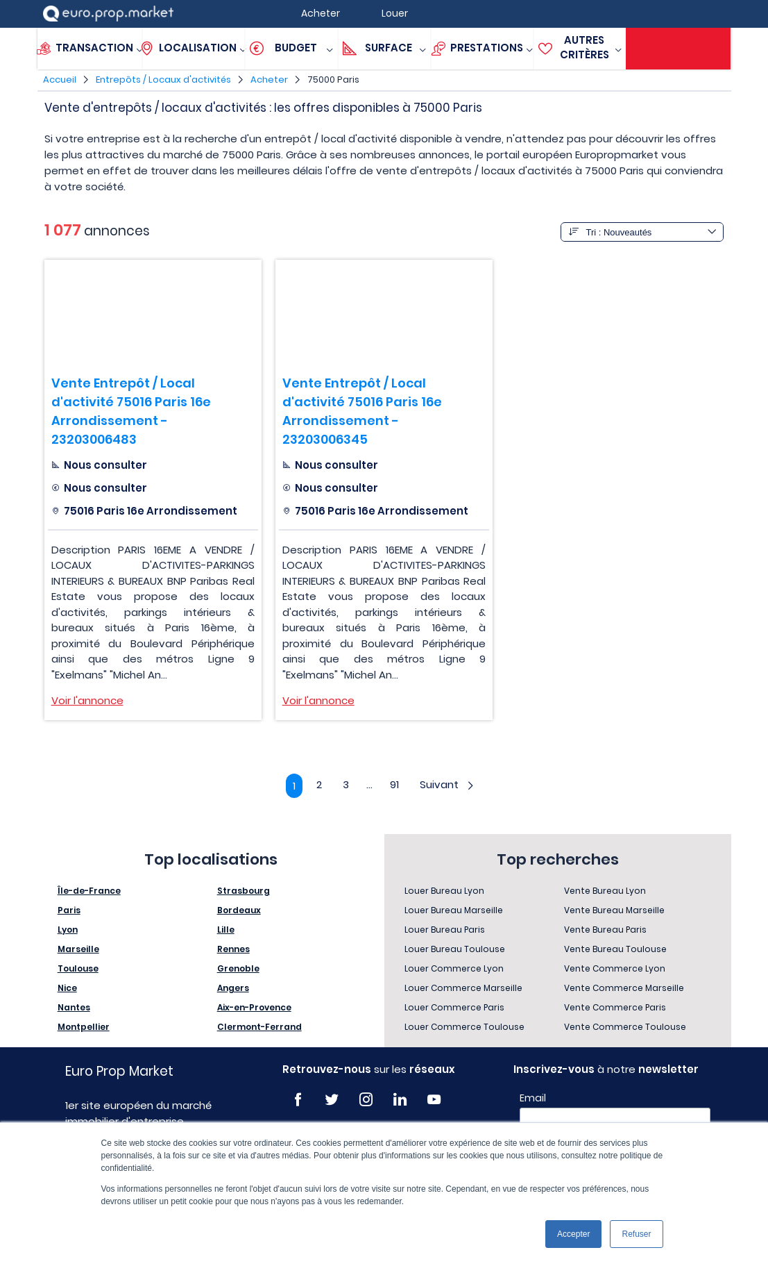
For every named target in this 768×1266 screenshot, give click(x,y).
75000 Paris (333, 79)
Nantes (74, 1007)
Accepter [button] (573, 1234)
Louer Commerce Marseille (463, 988)
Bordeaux (239, 910)
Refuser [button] (636, 1234)
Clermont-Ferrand (259, 1027)
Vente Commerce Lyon (614, 968)
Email (533, 1098)
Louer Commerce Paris (454, 1007)
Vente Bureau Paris (605, 929)
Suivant (448, 784)
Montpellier (84, 1027)
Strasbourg (243, 891)
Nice (67, 988)
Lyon (68, 929)
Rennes (233, 949)
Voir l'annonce (87, 700)
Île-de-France (89, 891)
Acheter (269, 79)
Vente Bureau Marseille (614, 910)
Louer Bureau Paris (444, 929)
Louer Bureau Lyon (444, 891)
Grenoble (238, 968)
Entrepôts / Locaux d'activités (163, 79)
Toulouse (78, 968)
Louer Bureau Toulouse (454, 949)
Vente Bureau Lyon (605, 891)
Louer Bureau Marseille (453, 910)
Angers (233, 988)
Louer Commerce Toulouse (464, 1027)
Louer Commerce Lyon (454, 968)
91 (394, 784)
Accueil (59, 79)
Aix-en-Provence (254, 1007)
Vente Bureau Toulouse (615, 949)
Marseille (78, 949)
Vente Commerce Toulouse (625, 1027)
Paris (69, 910)
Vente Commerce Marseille (624, 988)
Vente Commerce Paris (615, 1007)
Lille (225, 929)
